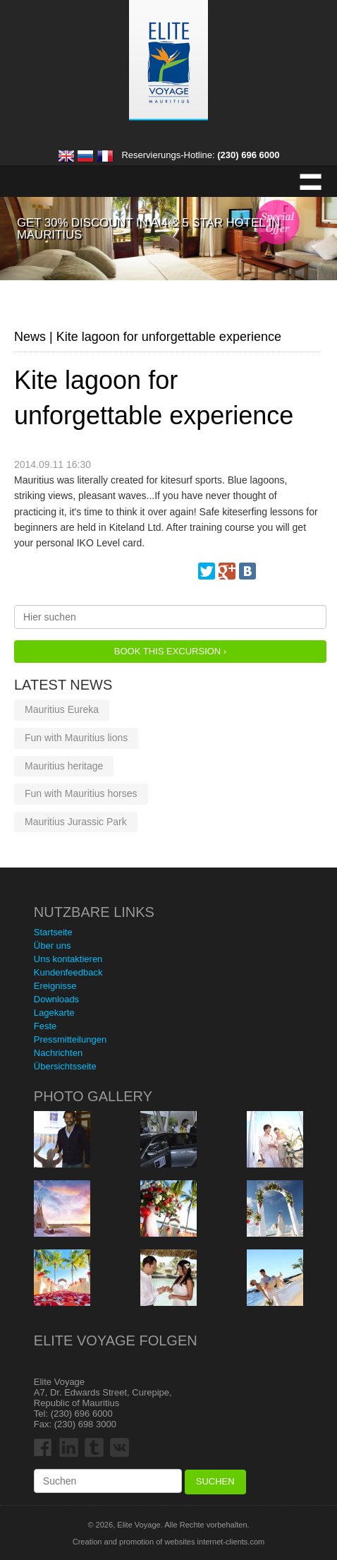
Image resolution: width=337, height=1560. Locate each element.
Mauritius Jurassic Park (76, 821)
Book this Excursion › (170, 651)
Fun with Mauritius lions (76, 737)
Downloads (56, 999)
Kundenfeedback (68, 972)
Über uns (52, 945)
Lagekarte (54, 1012)
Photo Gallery (93, 1096)
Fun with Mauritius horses (81, 793)
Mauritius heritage (64, 766)
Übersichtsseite (65, 1066)
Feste (45, 1026)
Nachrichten (58, 1053)
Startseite (53, 932)
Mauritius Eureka (62, 709)
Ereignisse (55, 985)
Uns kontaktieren (68, 959)
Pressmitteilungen (70, 1039)
